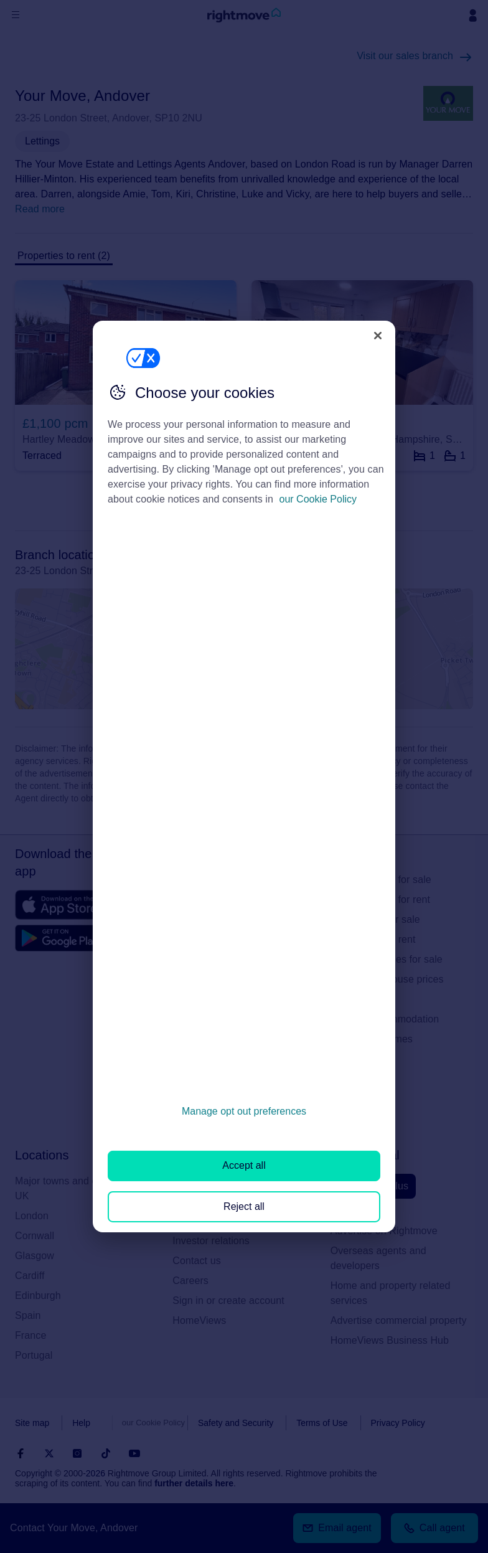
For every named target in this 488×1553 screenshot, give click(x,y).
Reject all (244, 1206)
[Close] (378, 335)
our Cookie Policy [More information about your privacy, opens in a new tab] (318, 499)
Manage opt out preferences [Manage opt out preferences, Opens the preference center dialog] (244, 1111)
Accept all (243, 1165)
